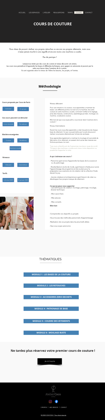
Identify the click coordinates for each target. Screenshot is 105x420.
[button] (8, 109)
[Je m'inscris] (50, 361)
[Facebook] (56, 401)
